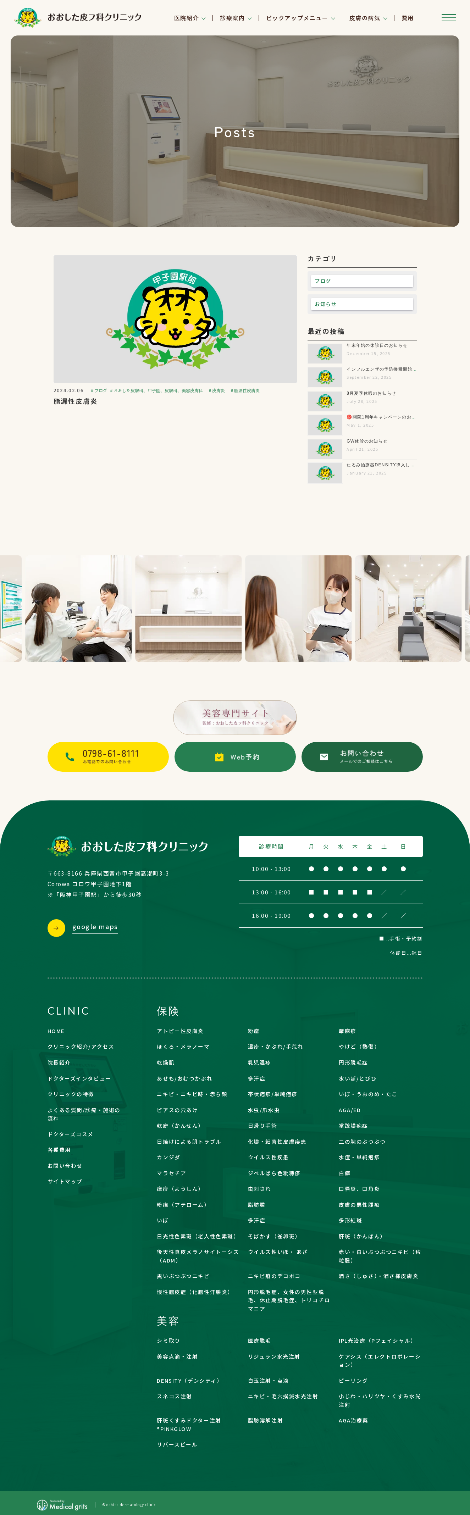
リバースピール (177, 1444)
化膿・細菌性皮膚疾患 (277, 1141)
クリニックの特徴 (71, 1094)
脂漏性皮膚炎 (247, 390)
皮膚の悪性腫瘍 (359, 1204)
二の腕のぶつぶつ (362, 1141)
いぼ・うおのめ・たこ (368, 1094)
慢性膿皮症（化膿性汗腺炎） (195, 1291)
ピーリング (353, 1380)
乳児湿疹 (259, 1062)
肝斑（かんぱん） (362, 1236)
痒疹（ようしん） (180, 1188)
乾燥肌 (166, 1062)
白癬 (344, 1173)
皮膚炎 (218, 390)
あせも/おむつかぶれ (184, 1078)
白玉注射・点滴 (268, 1380)
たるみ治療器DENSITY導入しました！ (388, 464)
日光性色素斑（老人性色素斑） (198, 1236)
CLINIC (69, 1010)
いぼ (162, 1220)
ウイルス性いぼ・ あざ (278, 1251)
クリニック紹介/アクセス (81, 1046)
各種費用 (59, 1149)
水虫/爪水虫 (264, 1110)
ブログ (100, 390)
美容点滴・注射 (177, 1356)
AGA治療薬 (353, 1420)
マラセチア (171, 1173)
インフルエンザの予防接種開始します (386, 369)
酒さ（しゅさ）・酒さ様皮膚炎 (379, 1276)
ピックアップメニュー (297, 17)
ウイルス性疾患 (268, 1157)
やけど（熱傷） (359, 1046)
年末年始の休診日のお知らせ (377, 345)
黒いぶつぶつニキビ (183, 1276)
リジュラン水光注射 (274, 1356)
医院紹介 (186, 17)
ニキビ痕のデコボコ (274, 1276)
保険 (168, 1010)
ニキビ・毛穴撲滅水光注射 (283, 1396)
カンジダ (168, 1157)
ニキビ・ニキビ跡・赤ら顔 (192, 1094)
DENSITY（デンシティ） (189, 1380)
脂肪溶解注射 (265, 1420)
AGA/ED (350, 1110)
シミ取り (168, 1340)
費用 (408, 17)
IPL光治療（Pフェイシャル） (377, 1340)
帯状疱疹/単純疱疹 (273, 1094)
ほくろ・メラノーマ (183, 1046)
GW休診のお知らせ (367, 441)
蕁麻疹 (347, 1030)
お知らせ (326, 303)
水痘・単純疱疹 (359, 1157)
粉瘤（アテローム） (183, 1204)
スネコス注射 (174, 1396)
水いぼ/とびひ (358, 1078)
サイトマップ (65, 1181)
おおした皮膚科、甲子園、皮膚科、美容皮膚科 (158, 390)
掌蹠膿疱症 (353, 1125)
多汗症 (257, 1078)
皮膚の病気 (365, 17)
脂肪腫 (257, 1204)
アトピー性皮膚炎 (180, 1030)
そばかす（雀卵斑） (274, 1236)
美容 (168, 1320)
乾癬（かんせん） (180, 1125)
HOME (56, 1030)
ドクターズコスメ (71, 1134)
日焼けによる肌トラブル (189, 1141)
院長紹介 (59, 1062)
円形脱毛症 (353, 1062)
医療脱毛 (259, 1340)
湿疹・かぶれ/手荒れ (276, 1046)
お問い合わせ (65, 1165)
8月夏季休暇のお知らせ (371, 393)
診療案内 (232, 17)
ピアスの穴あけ (177, 1110)
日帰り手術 (262, 1125)
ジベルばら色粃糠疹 (274, 1173)
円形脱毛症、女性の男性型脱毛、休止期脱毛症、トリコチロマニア (289, 1300)
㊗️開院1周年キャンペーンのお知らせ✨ (389, 417)
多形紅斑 (350, 1220)
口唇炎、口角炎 (359, 1188)
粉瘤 (254, 1030)
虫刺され (259, 1188)
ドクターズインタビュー (79, 1078)
